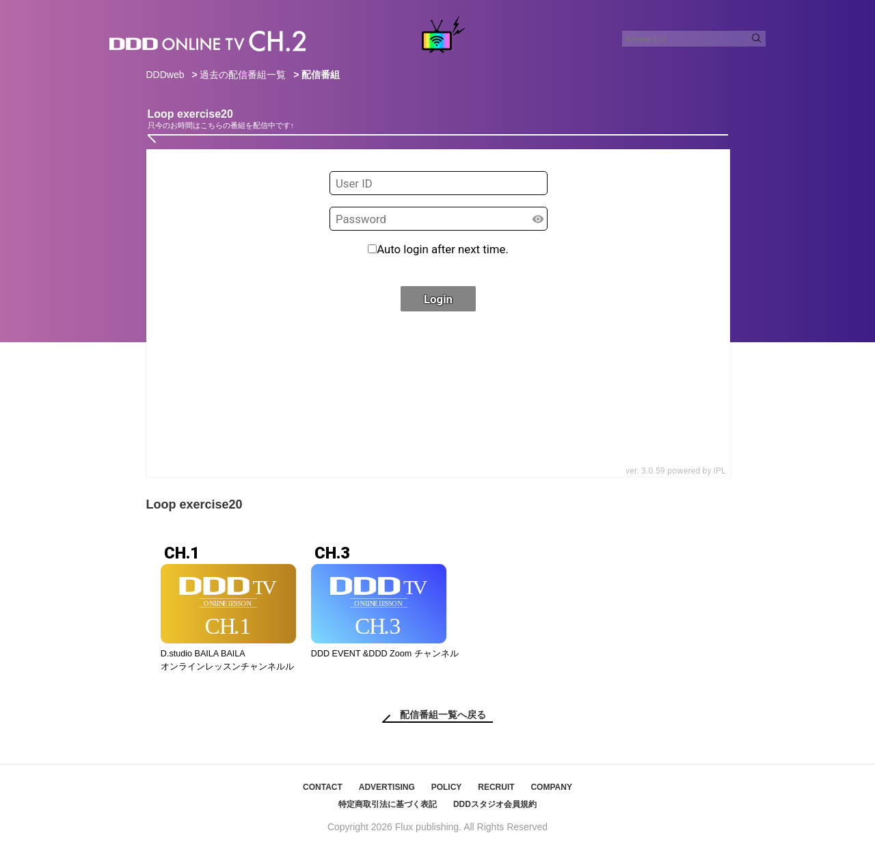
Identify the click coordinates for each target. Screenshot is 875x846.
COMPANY (550, 787)
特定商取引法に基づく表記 (387, 804)
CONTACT (322, 787)
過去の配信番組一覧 (243, 74)
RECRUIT (496, 787)
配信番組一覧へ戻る (443, 714)
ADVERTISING (387, 787)
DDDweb (165, 74)
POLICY (446, 787)
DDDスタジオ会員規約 (495, 804)
